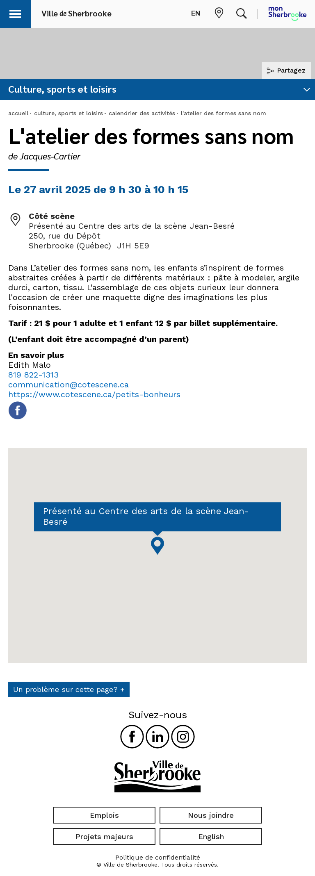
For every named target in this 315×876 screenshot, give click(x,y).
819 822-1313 (33, 375)
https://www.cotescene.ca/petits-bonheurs (94, 394)
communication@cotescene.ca (68, 384)
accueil (18, 113)
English (211, 836)
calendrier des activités (142, 113)
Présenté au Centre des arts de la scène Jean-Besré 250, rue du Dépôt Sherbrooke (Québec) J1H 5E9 (132, 235)
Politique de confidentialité (157, 857)
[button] (17, 12)
